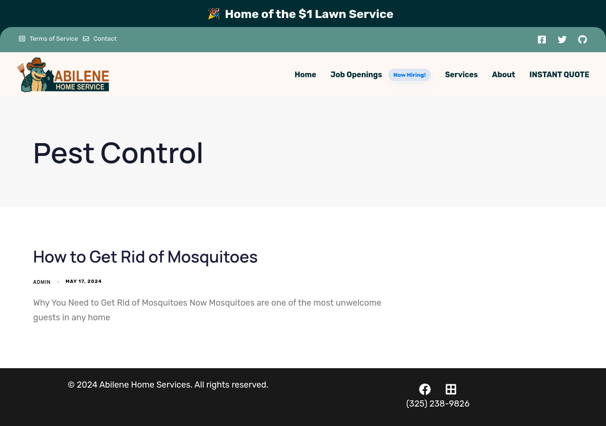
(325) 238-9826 (438, 404)
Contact (100, 38)
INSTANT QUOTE (559, 74)
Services (461, 74)
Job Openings (380, 75)
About (503, 74)
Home (305, 74)
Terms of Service (48, 38)
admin (42, 282)
